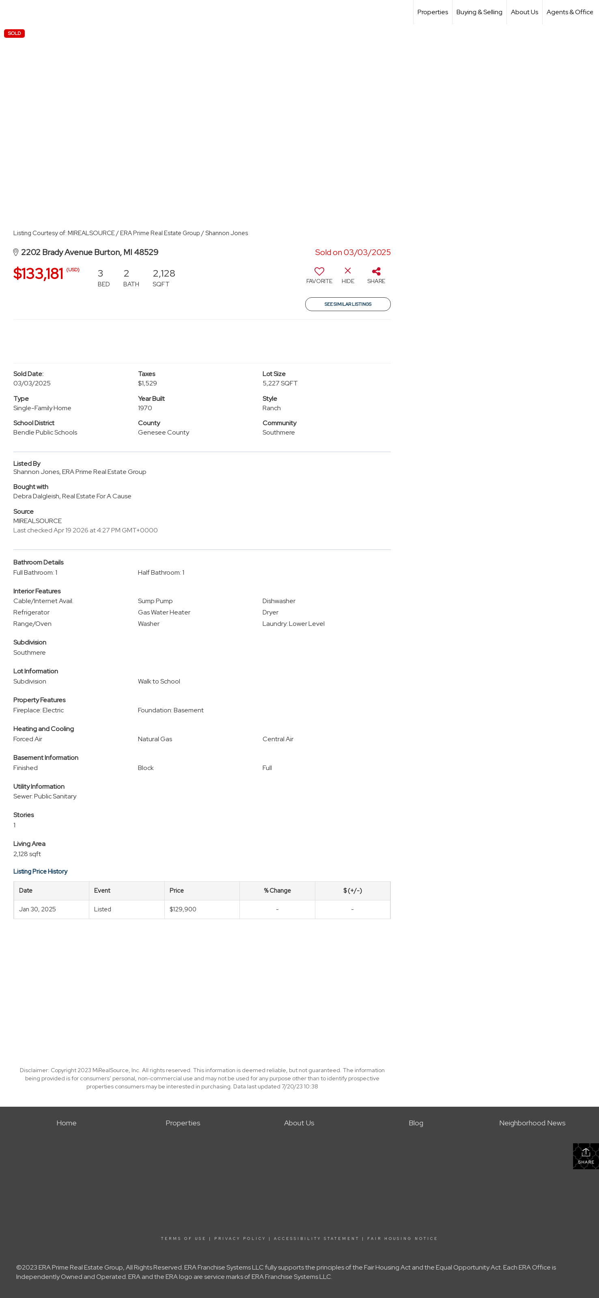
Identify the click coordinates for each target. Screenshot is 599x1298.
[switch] (319, 278)
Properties (433, 12)
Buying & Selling (479, 12)
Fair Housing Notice (402, 1238)
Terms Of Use (184, 1238)
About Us (524, 12)
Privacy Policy (240, 1238)
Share (586, 1156)
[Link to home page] (10, 12)
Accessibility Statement (317, 1238)
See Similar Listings (348, 304)
